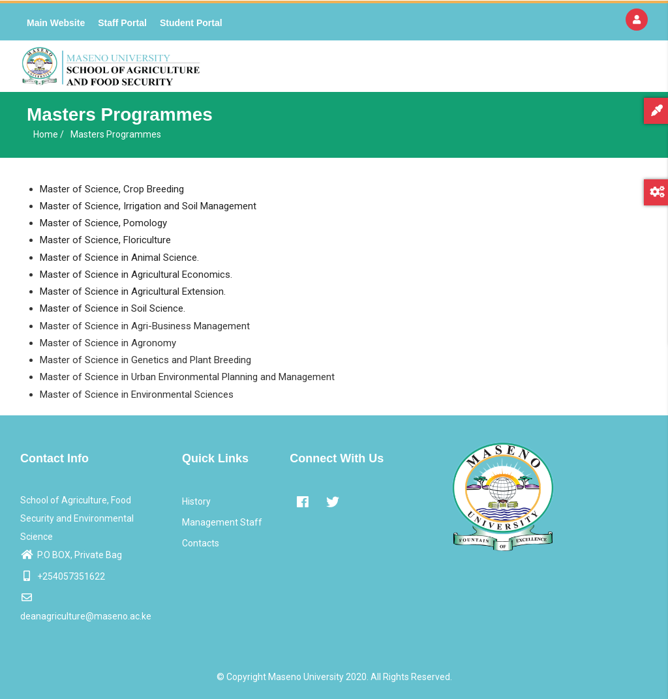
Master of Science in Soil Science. (112, 308)
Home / (48, 134)
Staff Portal (122, 23)
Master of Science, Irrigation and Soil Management (148, 206)
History (196, 501)
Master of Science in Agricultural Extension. (133, 291)
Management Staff (222, 522)
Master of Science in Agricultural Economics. (136, 274)
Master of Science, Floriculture (105, 240)
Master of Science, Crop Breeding (112, 189)
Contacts (200, 543)
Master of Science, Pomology (103, 223)
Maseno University (306, 677)
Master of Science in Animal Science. (119, 257)
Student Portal (191, 23)
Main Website (56, 23)
